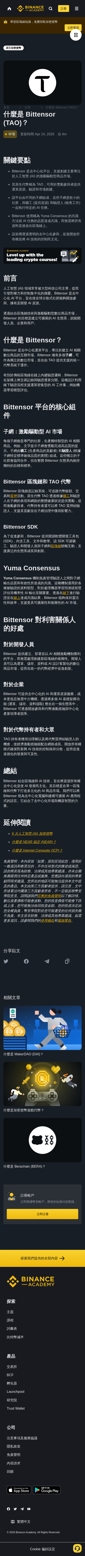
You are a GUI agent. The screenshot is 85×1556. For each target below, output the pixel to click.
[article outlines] (76, 35)
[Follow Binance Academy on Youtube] (29, 1509)
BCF (10, 1375)
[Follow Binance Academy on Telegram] (22, 1508)
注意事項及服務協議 (22, 1438)
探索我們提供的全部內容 (43, 1258)
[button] (76, 8)
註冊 (64, 8)
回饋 (10, 1471)
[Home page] (30, 8)
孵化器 (12, 1383)
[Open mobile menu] (77, 8)
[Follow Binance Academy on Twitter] (15, 1509)
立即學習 (73, 27)
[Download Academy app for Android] (46, 1490)
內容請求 (13, 1463)
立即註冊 (43, 1214)
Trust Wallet (16, 1408)
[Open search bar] (49, 8)
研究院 (12, 1400)
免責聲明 (13, 1454)
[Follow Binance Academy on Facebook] (8, 1509)
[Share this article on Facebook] (26, 961)
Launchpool (15, 1391)
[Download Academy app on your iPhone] (19, 1490)
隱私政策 (13, 1446)
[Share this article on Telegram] (46, 961)
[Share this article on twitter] (5, 961)
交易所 (12, 1367)
